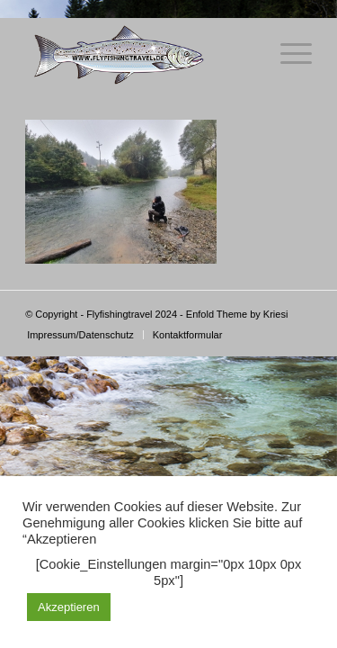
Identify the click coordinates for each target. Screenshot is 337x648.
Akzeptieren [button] (69, 607)
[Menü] (287, 54)
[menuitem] (80, 334)
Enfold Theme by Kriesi (237, 314)
